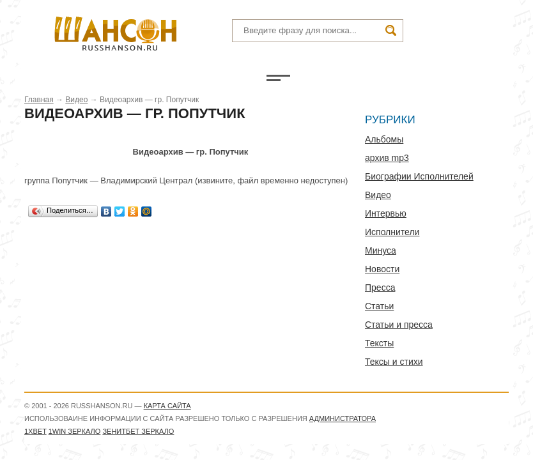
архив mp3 (387, 158)
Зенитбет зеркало (138, 431)
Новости (382, 269)
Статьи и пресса (399, 324)
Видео (76, 99)
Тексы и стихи (394, 361)
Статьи (379, 306)
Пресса (380, 287)
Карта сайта (167, 406)
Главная (39, 99)
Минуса (380, 250)
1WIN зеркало (75, 431)
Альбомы (384, 139)
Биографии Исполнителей (419, 176)
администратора (342, 418)
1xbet (35, 431)
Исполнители (392, 232)
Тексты (379, 343)
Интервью (385, 213)
